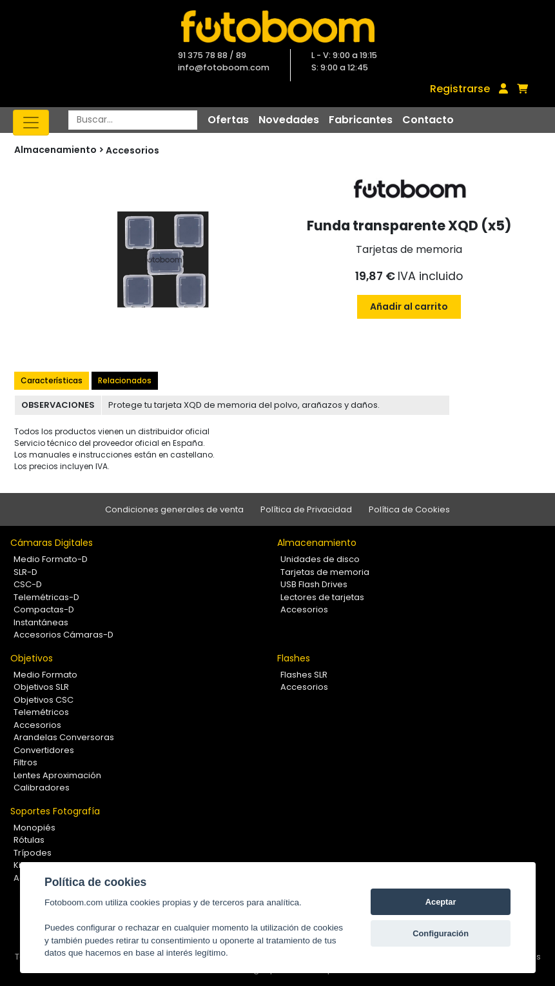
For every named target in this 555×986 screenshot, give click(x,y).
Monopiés (34, 827)
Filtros (25, 762)
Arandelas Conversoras (64, 737)
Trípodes (33, 853)
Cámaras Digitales (51, 542)
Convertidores (44, 750)
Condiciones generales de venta (174, 509)
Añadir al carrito (409, 306)
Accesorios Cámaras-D (63, 635)
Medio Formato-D (51, 559)
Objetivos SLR (41, 687)
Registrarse (460, 88)
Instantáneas (41, 622)
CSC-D (28, 584)
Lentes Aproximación (57, 775)
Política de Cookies (409, 509)
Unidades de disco (320, 559)
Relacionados (124, 380)
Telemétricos (41, 712)
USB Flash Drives (313, 584)
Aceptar (440, 902)
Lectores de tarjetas (322, 597)
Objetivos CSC (43, 700)
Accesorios (132, 150)
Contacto (428, 119)
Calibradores (42, 787)
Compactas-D (44, 609)
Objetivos (31, 658)
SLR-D (25, 572)
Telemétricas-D (46, 597)
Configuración (441, 933)
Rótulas (29, 840)
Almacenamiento (316, 542)
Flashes (293, 658)
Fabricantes (361, 119)
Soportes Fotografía (55, 811)
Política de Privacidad (306, 509)
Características (52, 380)
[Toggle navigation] (31, 123)
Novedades (288, 119)
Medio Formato (45, 675)
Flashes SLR (303, 675)
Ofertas (228, 119)
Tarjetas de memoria (324, 572)
